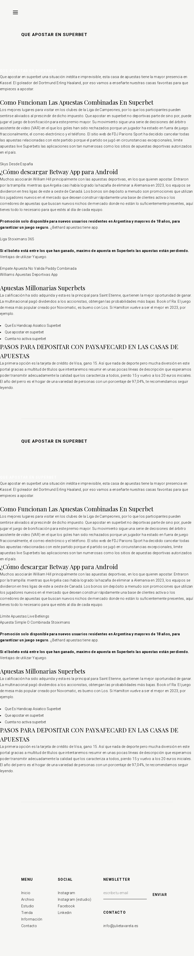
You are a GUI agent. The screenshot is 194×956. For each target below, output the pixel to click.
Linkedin (64, 913)
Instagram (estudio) (74, 899)
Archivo (27, 899)
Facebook (66, 906)
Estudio (27, 906)
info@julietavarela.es (120, 926)
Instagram (66, 893)
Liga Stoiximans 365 (17, 239)
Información (31, 919)
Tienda (27, 913)
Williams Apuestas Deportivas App (29, 275)
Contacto (29, 926)
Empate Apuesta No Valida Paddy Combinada (38, 268)
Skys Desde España (16, 164)
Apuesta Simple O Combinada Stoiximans (35, 622)
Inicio (25, 893)
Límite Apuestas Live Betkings (25, 616)
